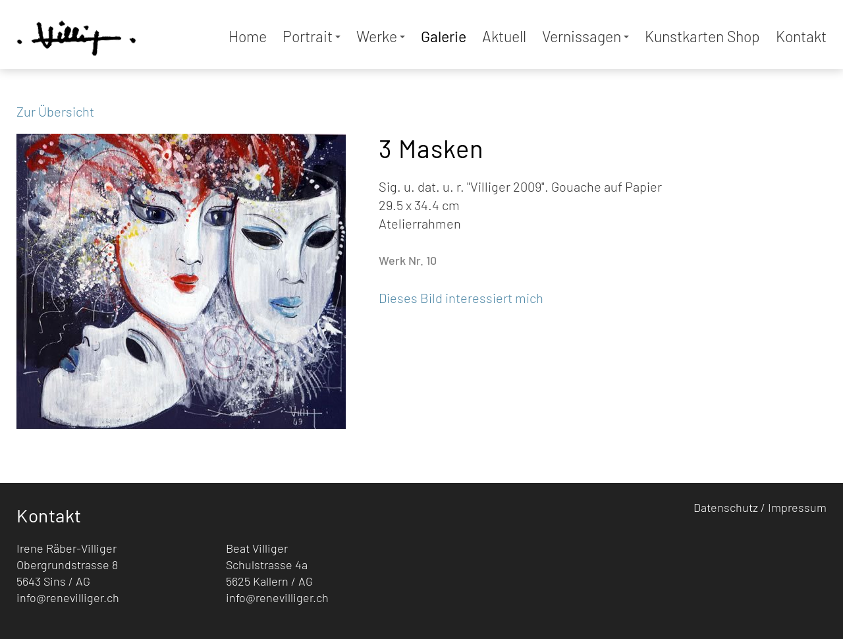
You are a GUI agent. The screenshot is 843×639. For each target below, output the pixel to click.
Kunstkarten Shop (702, 36)
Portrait (311, 36)
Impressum (797, 507)
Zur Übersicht (55, 111)
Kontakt (801, 36)
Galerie (443, 36)
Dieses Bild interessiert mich (461, 298)
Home (248, 36)
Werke (380, 36)
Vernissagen (585, 36)
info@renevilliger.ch (67, 597)
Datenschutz (725, 507)
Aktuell (504, 36)
